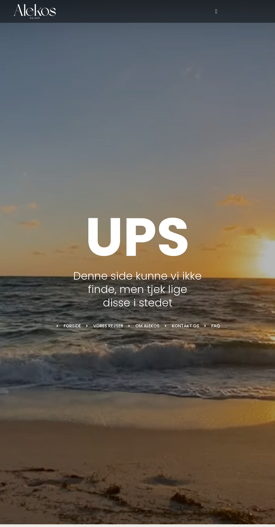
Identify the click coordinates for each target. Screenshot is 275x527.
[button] (216, 11)
